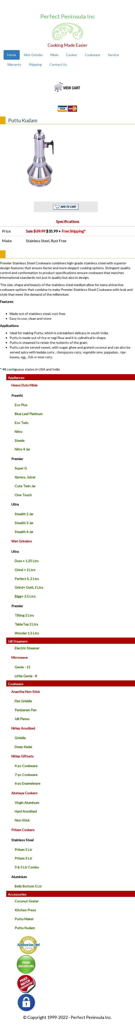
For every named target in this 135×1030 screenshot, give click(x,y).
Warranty (14, 64)
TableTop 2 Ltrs (26, 624)
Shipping (35, 64)
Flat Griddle (23, 701)
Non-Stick (22, 820)
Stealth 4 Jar (24, 532)
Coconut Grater (27, 901)
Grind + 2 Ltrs (25, 570)
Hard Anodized (26, 811)
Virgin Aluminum (27, 803)
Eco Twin (21, 423)
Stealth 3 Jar (24, 523)
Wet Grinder (33, 55)
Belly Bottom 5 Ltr (28, 886)
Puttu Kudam (25, 928)
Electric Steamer (27, 648)
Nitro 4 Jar (22, 449)
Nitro (18, 432)
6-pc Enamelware (27, 783)
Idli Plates (22, 719)
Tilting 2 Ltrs (24, 615)
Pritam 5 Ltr (23, 849)
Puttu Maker (24, 919)
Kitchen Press (25, 910)
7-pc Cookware (26, 775)
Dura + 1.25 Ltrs (27, 561)
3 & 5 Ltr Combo (27, 867)
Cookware (92, 55)
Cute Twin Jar (25, 486)
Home (11, 55)
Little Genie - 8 (26, 676)
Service (113, 55)
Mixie (54, 55)
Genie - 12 (22, 667)
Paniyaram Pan (26, 710)
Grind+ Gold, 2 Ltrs (29, 587)
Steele (20, 440)
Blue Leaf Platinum (29, 414)
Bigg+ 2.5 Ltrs (25, 596)
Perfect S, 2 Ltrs (27, 579)
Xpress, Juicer (25, 477)
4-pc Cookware (26, 766)
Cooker (71, 55)
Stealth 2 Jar (24, 514)
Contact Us (58, 64)
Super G (21, 468)
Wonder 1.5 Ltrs (27, 633)
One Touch (23, 495)
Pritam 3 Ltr (23, 858)
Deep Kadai (23, 747)
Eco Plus (21, 405)
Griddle (20, 738)
